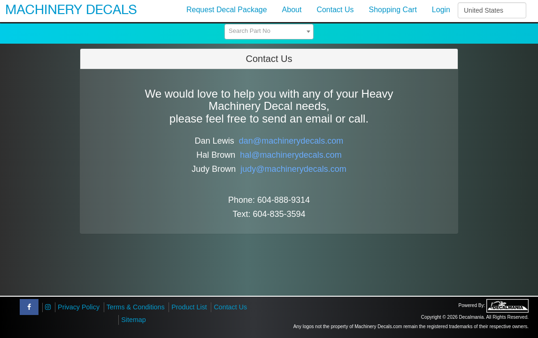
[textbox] (269, 31)
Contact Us (230, 307)
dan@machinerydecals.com (291, 141)
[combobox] (269, 31)
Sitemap (133, 319)
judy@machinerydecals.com (293, 169)
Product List (189, 307)
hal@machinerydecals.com (290, 155)
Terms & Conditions (136, 307)
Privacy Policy (79, 307)
